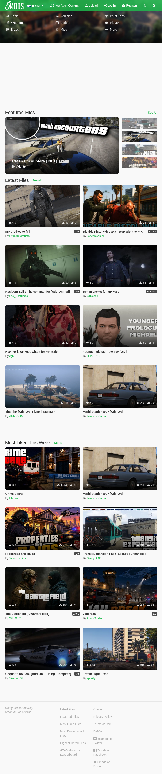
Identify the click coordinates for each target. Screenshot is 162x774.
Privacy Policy (102, 716)
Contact (98, 709)
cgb (11, 356)
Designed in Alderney (19, 708)
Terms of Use (102, 724)
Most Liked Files (70, 724)
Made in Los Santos (18, 712)
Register (129, 5)
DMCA (97, 731)
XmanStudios (17, 558)
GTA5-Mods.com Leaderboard (71, 752)
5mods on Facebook (101, 752)
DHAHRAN (93, 356)
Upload (91, 5)
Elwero (13, 498)
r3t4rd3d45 (16, 416)
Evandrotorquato (19, 235)
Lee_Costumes (18, 296)
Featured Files (69, 716)
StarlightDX (94, 558)
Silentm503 (16, 678)
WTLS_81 (15, 618)
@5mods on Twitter (103, 741)
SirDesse (92, 296)
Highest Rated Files (73, 743)
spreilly (91, 678)
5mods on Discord (101, 764)
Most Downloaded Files (72, 733)
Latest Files (67, 709)
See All (152, 112)
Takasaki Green (96, 416)
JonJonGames (96, 235)
